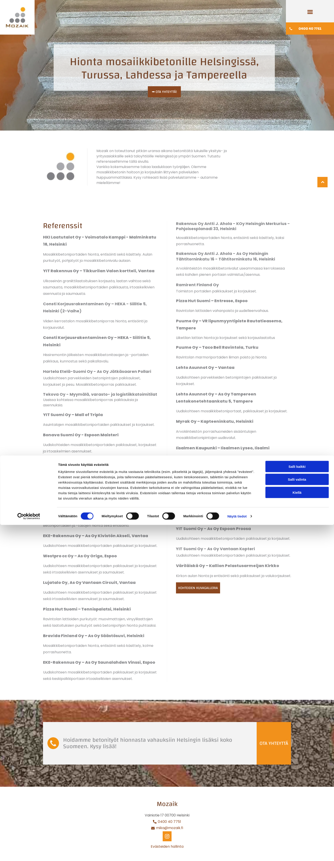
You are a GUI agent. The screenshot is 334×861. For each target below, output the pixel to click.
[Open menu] (310, 12)
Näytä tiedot (237, 852)
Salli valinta (297, 816)
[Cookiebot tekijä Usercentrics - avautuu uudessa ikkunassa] (28, 852)
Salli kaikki (297, 802)
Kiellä (297, 828)
